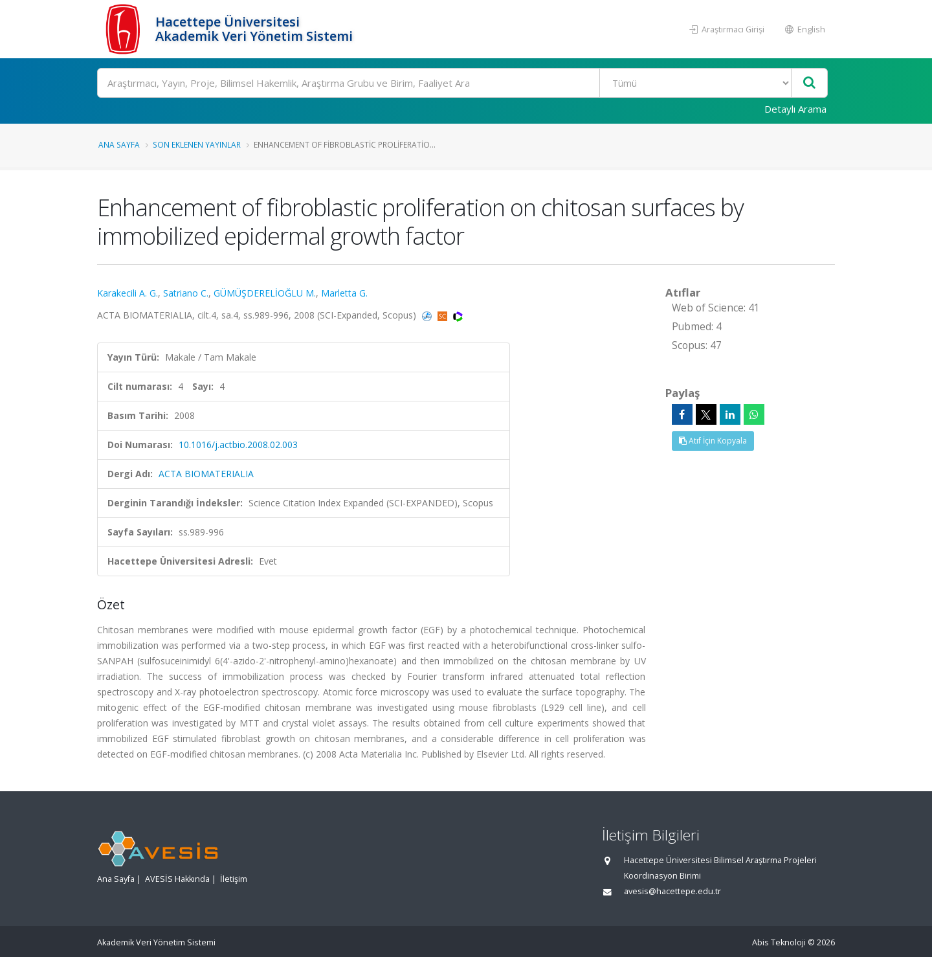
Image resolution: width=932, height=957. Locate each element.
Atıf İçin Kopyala (713, 440)
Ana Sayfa (119, 144)
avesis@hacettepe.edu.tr (672, 891)
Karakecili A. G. (127, 293)
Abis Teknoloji (779, 942)
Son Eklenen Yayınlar (197, 144)
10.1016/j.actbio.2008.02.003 (238, 444)
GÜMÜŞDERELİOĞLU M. (265, 293)
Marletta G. (344, 293)
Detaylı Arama (795, 108)
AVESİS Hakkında (177, 878)
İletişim (233, 878)
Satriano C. (185, 293)
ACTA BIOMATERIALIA (206, 473)
